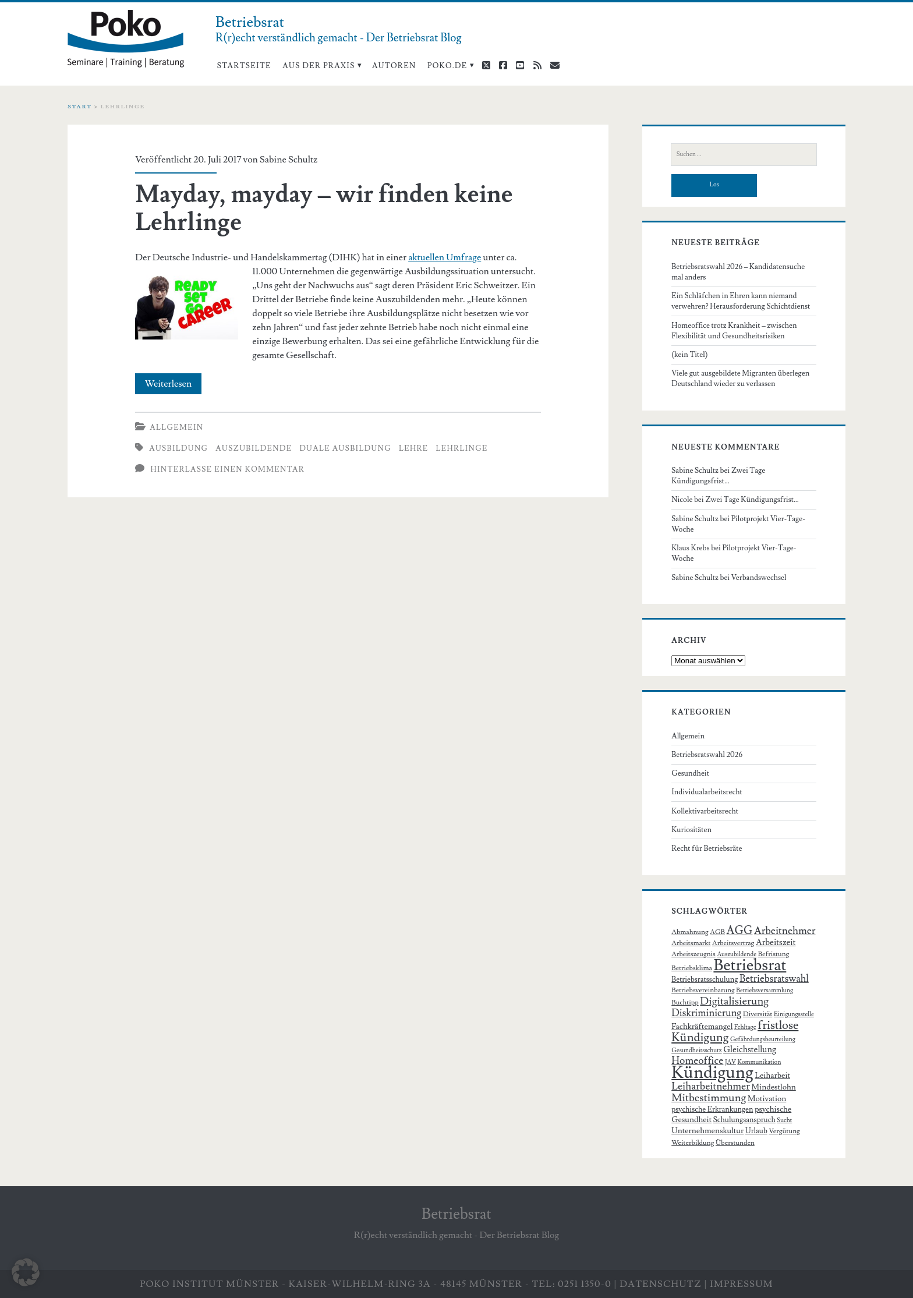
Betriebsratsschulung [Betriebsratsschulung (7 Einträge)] (704, 979)
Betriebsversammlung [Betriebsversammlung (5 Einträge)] (764, 990)
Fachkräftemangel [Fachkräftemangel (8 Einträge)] (701, 1026)
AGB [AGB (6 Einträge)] (717, 932)
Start (80, 106)
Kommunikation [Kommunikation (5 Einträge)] (759, 1062)
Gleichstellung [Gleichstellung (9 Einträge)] (749, 1049)
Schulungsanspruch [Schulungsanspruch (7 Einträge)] (744, 1119)
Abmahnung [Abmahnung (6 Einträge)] (689, 932)
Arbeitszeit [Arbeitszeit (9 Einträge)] (776, 942)
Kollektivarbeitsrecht (704, 811)
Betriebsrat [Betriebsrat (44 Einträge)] (749, 965)
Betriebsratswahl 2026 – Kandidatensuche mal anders (738, 272)
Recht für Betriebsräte (706, 848)
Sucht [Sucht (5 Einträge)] (784, 1120)
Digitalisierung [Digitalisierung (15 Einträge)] (734, 1001)
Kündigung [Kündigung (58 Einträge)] (712, 1073)
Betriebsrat (456, 1214)
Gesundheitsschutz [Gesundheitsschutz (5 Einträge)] (696, 1050)
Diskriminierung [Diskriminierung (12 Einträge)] (706, 1013)
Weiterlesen (173, 383)
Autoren (394, 65)
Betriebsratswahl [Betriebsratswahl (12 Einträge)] (774, 978)
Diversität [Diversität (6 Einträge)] (757, 1014)
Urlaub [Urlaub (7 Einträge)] (756, 1131)
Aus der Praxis (318, 65)
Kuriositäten (691, 829)
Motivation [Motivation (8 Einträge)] (767, 1099)
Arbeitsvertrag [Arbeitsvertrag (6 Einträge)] (733, 943)
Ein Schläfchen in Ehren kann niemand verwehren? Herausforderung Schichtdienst (740, 301)
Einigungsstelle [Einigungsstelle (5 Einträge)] (794, 1014)
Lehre (414, 448)
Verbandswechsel (759, 577)
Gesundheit (690, 773)
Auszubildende (253, 448)
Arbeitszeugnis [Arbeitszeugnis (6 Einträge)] (693, 954)
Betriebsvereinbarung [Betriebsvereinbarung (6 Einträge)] (703, 990)
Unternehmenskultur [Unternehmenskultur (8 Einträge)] (707, 1131)
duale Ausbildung (345, 448)
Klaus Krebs (690, 548)
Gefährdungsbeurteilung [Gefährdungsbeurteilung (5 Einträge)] (762, 1039)
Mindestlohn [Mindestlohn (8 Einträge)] (773, 1087)
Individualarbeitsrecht (706, 792)
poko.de (447, 65)
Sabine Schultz (288, 159)
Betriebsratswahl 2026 (706, 754)
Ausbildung (178, 448)
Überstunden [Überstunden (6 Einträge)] (735, 1142)
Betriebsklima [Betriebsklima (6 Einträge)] (691, 968)
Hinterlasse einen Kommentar (227, 469)
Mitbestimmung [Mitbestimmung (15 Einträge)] (708, 1098)
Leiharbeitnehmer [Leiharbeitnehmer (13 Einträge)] (710, 1086)
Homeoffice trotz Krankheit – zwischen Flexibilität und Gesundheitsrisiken (734, 331)
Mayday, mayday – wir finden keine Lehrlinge (323, 208)
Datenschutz (661, 1284)
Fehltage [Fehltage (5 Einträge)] (745, 1027)
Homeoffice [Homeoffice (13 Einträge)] (697, 1060)
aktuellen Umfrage (444, 257)
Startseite (244, 65)
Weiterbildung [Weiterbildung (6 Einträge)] (692, 1142)
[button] (25, 1272)
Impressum (741, 1284)
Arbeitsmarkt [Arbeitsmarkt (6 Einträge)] (690, 943)
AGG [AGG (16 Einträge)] (740, 931)
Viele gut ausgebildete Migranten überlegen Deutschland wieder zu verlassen (740, 378)
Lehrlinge (461, 448)
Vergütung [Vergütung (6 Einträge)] (784, 1131)
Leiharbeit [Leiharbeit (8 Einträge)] (773, 1075)
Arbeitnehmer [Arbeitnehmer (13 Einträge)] (785, 931)
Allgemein (176, 427)
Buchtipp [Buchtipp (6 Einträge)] (685, 1002)
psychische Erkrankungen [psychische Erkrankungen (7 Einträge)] (712, 1109)
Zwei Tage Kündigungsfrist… (752, 499)
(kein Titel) (689, 354)
